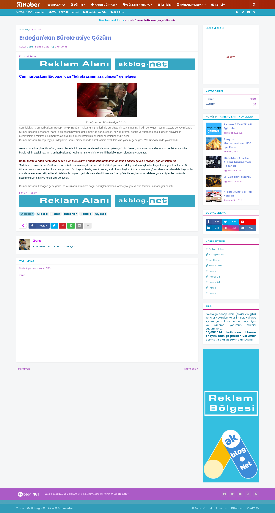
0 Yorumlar (61, 46)
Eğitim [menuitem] (77, 5)
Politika (86, 214)
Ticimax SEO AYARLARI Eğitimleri (238, 126)
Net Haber (213, 260)
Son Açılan (228, 116)
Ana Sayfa (25, 29)
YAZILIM (231, 104)
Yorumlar (246, 116)
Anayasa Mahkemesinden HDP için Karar (237, 143)
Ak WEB (230, 57)
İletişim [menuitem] (165, 5)
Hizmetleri (63, 12)
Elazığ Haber (215, 254)
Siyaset (100, 214)
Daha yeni (24, 368)
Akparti (38, 29)
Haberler (70, 214)
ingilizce (39, 502)
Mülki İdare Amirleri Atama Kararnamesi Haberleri (237, 162)
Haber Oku (214, 265)
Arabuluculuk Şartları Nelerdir (238, 193)
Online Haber (215, 249)
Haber (55, 214)
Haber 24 (213, 276)
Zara (37, 240)
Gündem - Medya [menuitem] (136, 5)
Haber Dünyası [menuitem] (103, 5)
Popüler (211, 116)
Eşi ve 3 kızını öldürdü (237, 177)
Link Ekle (117, 12)
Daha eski (190, 368)
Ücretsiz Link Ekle (94, 12)
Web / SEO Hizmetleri (30, 12)
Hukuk (211, 287)
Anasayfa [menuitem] (56, 5)
